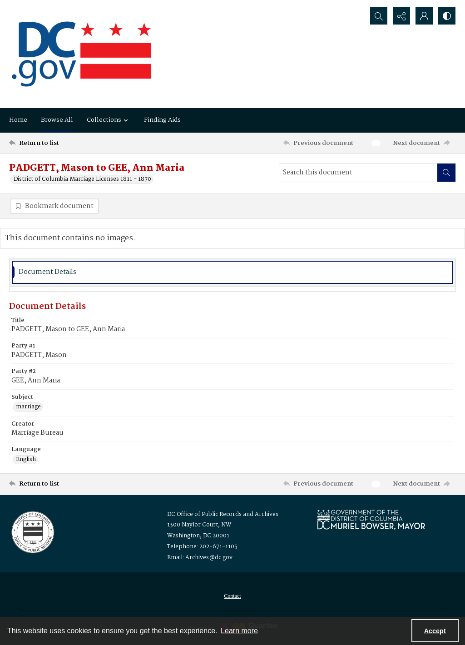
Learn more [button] (239, 631)
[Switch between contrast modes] (446, 16)
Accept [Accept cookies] (435, 631)
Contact (232, 596)
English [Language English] (26, 459)
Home (18, 120)
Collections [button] (108, 120)
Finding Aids (162, 120)
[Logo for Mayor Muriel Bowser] (371, 519)
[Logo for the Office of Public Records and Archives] (32, 531)
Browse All (57, 120)
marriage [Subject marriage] (28, 407)
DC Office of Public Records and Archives (222, 514)
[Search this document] (358, 173)
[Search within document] (446, 173)
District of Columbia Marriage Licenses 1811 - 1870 (82, 179)
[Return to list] (69, 143)
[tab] (232, 272)
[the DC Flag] (81, 54)
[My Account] (424, 16)
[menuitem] (232, 595)
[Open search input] (378, 16)
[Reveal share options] (401, 16)
